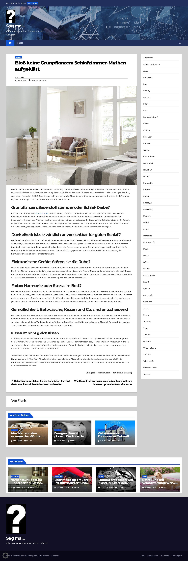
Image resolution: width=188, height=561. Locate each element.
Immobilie (148, 183)
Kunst (146, 196)
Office (146, 262)
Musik (146, 249)
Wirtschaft (148, 361)
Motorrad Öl (149, 242)
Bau (145, 84)
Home (20, 43)
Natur (146, 255)
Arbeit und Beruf (151, 64)
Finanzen (147, 137)
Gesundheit (149, 156)
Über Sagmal (177, 556)
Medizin (147, 216)
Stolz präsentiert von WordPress (19, 556)
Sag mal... (15, 25)
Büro (145, 110)
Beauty (146, 90)
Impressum (165, 556)
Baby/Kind (148, 77)
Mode (146, 229)
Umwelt (147, 341)
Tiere (145, 328)
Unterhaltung (149, 348)
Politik (146, 269)
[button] (180, 43)
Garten (146, 150)
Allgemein (148, 57)
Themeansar (54, 556)
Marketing (148, 209)
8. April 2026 (151, 487)
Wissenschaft (150, 367)
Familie (146, 130)
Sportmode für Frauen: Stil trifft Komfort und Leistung (71, 483)
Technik (147, 321)
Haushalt (147, 170)
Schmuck (148, 295)
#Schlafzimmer (39, 80)
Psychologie (149, 275)
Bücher (146, 104)
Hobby (146, 176)
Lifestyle (147, 203)
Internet (147, 189)
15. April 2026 (63, 487)
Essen (146, 123)
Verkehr (147, 354)
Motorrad (147, 236)
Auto (145, 71)
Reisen (146, 288)
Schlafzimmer (42, 213)
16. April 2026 (19, 487)
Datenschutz (153, 556)
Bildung (147, 97)
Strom (146, 315)
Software (147, 302)
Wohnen (18, 57)
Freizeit (147, 143)
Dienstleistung (150, 117)
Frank (21, 77)
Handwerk (148, 163)
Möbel (146, 222)
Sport (146, 308)
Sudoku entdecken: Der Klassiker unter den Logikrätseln (115, 483)
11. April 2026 (107, 487)
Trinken (147, 335)
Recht (146, 282)
